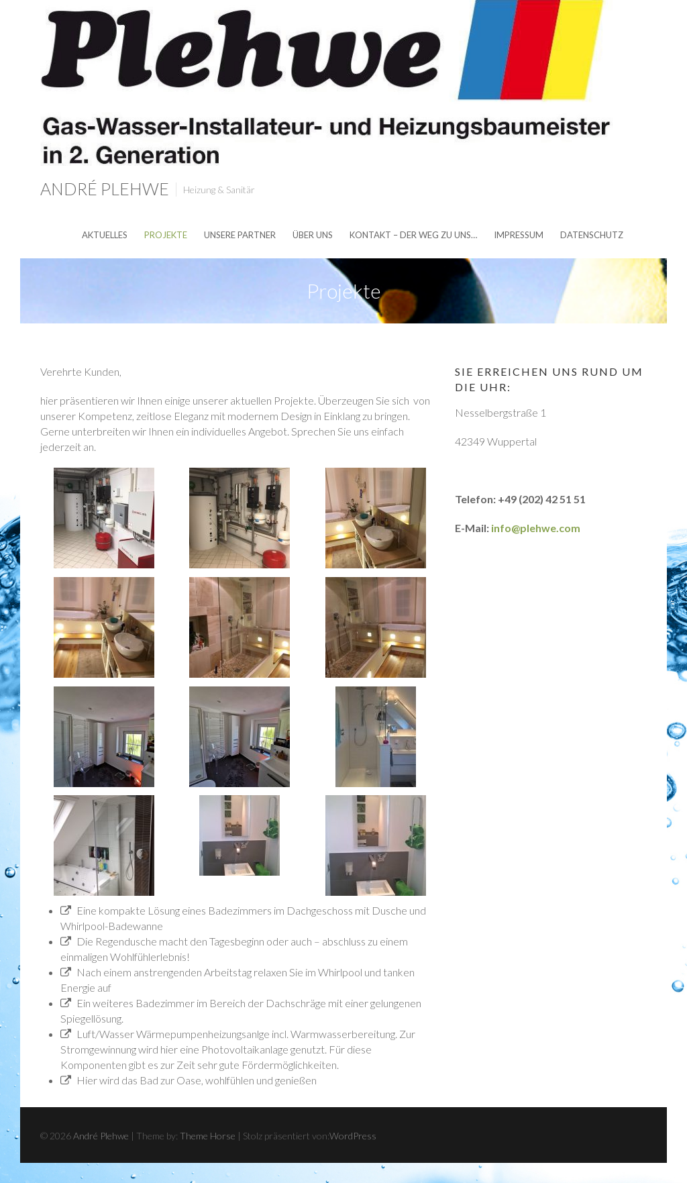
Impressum (518, 234)
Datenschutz (591, 234)
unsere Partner (240, 234)
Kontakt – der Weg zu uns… (413, 234)
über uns (313, 234)
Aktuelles (104, 234)
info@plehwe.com (535, 527)
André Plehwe (104, 188)
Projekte (165, 234)
